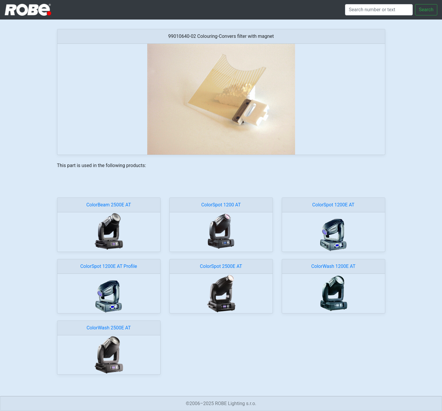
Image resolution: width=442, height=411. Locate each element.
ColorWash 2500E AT (109, 328)
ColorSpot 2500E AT (221, 266)
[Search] (379, 9)
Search (426, 9)
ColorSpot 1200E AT (333, 205)
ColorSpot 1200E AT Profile (108, 266)
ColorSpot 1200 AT (221, 205)
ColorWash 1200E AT (333, 266)
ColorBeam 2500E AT (108, 205)
